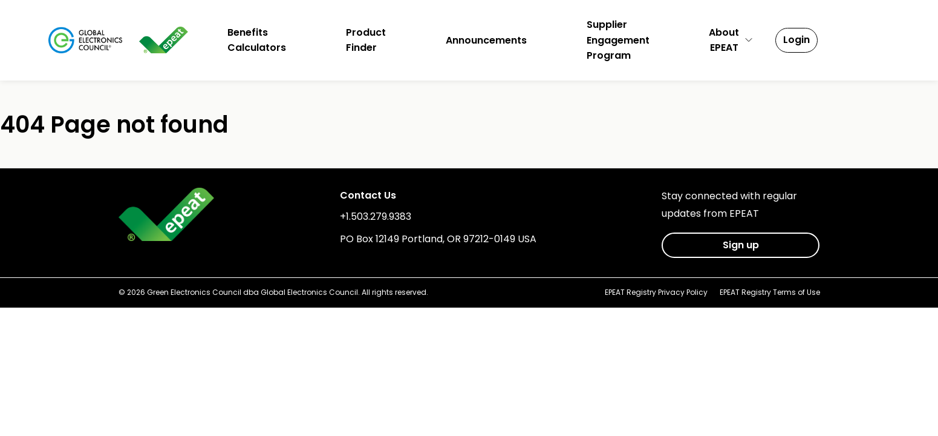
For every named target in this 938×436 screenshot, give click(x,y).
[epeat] (163, 40)
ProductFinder (366, 40)
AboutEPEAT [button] (731, 40)
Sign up (741, 245)
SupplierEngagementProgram (618, 40)
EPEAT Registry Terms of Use (770, 292)
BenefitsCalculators (256, 40)
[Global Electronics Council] (85, 40)
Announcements (486, 40)
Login (796, 40)
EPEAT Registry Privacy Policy (656, 292)
